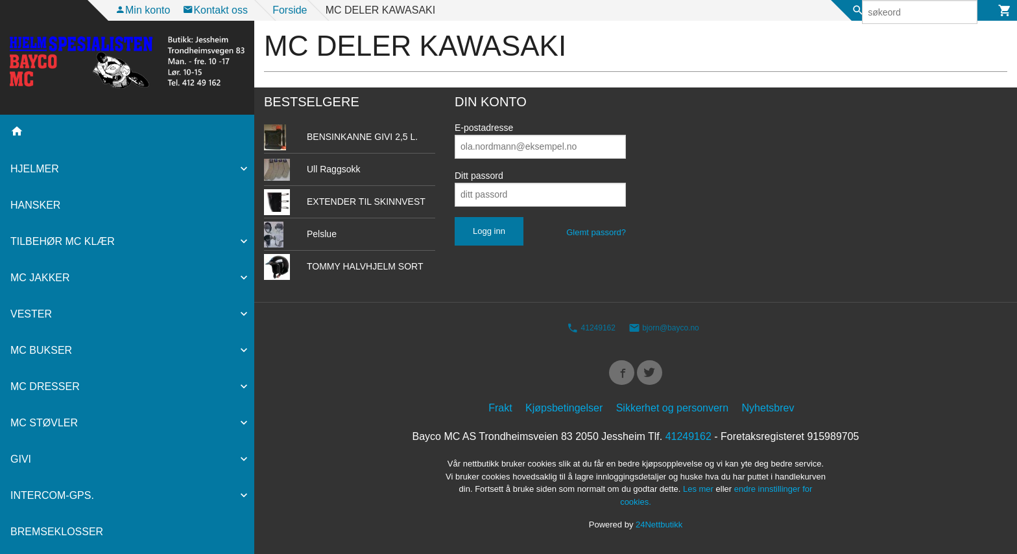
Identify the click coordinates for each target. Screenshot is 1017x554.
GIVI (20, 459)
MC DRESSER (45, 386)
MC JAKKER (40, 277)
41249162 (591, 328)
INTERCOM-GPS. (52, 495)
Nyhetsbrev (768, 411)
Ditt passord (479, 175)
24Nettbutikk (659, 528)
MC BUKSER (41, 350)
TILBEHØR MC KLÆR (62, 241)
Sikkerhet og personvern (672, 411)
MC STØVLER (44, 422)
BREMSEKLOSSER (56, 531)
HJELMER (34, 168)
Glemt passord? (596, 232)
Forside (289, 10)
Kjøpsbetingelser (564, 411)
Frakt (500, 411)
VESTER (31, 313)
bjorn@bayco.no (663, 328)
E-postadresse (484, 127)
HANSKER (35, 205)
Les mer (699, 493)
